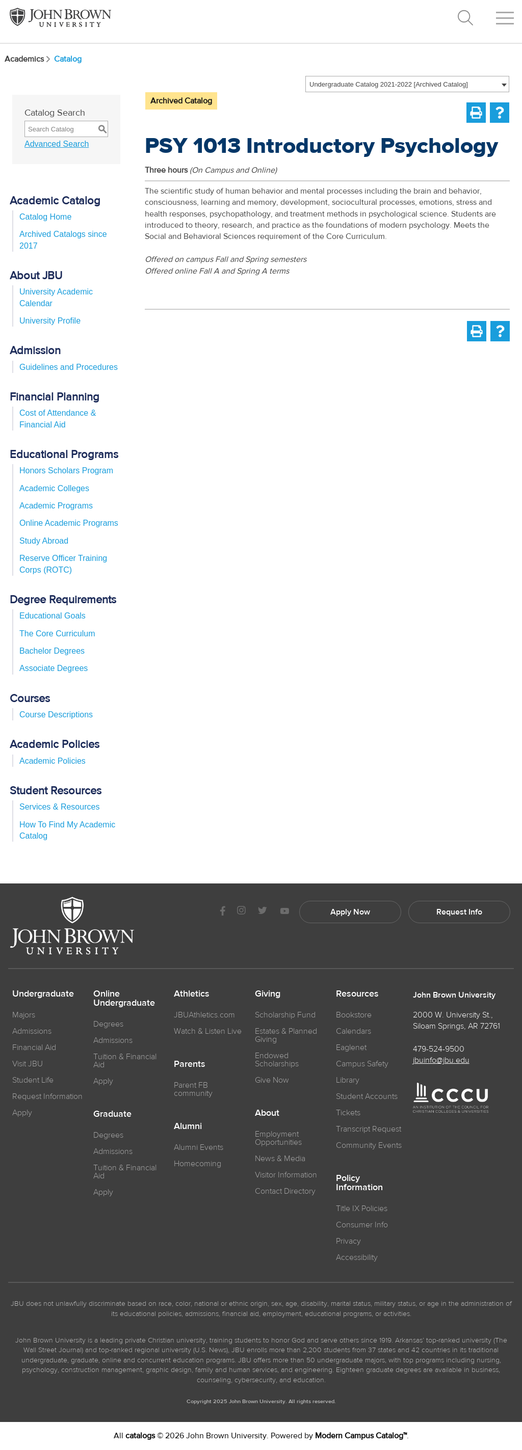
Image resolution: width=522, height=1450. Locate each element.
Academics (28, 59)
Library (347, 1080)
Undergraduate (43, 994)
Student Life (33, 1080)
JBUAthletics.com (204, 1015)
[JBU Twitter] (262, 912)
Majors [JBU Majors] (23, 1015)
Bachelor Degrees (52, 651)
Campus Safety (362, 1064)
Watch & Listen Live (208, 1031)
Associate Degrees (53, 668)
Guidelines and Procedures (68, 367)
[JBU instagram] (241, 912)
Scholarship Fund (285, 1015)
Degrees (108, 1024)
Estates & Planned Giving (286, 1035)
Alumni (188, 1126)
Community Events (369, 1145)
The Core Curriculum (57, 633)
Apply (22, 1113)
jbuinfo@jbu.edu (441, 1060)
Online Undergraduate (124, 998)
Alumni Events (198, 1147)
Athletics (192, 994)
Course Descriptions (56, 714)
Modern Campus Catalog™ (361, 1436)
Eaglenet (351, 1047)
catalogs (140, 1436)
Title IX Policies (361, 1208)
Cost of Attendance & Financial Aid (57, 418)
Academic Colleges (54, 488)
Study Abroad (43, 540)
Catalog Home (45, 216)
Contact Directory (285, 1191)
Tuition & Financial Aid (124, 1061)
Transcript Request (368, 1129)
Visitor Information (286, 1175)
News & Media (280, 1158)
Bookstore (354, 1015)
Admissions (113, 1040)
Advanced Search (56, 144)
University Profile (50, 320)
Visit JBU (27, 1064)
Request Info (459, 912)
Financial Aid (34, 1047)
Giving (267, 994)
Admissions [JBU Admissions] (31, 1031)
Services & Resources (59, 806)
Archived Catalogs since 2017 (63, 240)
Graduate (112, 1114)
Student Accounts (367, 1096)
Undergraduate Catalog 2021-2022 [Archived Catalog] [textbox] (388, 84)
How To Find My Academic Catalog (67, 830)
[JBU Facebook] (222, 912)
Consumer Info (362, 1225)
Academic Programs (56, 505)
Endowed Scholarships (277, 1060)
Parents (189, 1064)
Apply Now (350, 912)
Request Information (47, 1096)
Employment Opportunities (278, 1138)
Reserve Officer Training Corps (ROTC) (63, 564)
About (267, 1113)
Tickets (348, 1113)
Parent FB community (193, 1089)
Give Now (272, 1080)
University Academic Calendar (56, 297)
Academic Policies (52, 761)
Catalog (68, 59)
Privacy (348, 1241)
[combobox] (407, 84)
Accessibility (357, 1257)
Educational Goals (52, 615)
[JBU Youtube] (284, 912)
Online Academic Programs (68, 523)
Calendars (353, 1031)
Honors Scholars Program (66, 470)
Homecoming (197, 1164)
